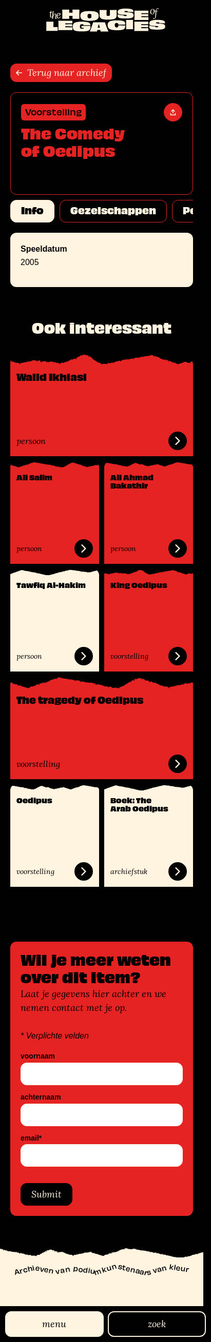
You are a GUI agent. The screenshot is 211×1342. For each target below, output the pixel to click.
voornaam (38, 1056)
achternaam (41, 1097)
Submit (46, 1195)
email (31, 1138)
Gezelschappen (113, 211)
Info (32, 211)
